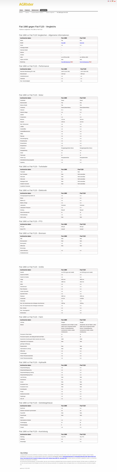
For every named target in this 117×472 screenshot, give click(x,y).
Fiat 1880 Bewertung (65, 62)
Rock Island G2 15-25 (28, 458)
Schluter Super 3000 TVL (54, 458)
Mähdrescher (35, 10)
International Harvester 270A (81, 456)
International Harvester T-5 (69, 456)
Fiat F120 (82, 42)
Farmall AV (35, 458)
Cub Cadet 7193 (63, 458)
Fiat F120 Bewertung (84, 62)
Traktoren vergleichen (50, 12)
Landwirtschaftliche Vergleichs (37, 12)
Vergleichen (44, 10)
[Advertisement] (58, 19)
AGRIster (21, 12)
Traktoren (27, 10)
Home (21, 10)
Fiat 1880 (63, 42)
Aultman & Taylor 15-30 (43, 458)
